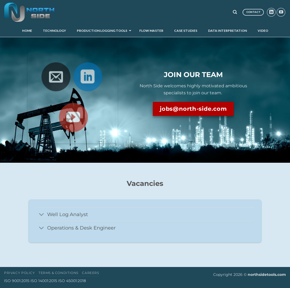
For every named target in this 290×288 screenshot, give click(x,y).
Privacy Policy (19, 273)
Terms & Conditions (58, 273)
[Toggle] (41, 215)
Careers (90, 273)
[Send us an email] (55, 76)
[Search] (235, 12)
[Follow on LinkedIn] (271, 12)
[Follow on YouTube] (281, 12)
